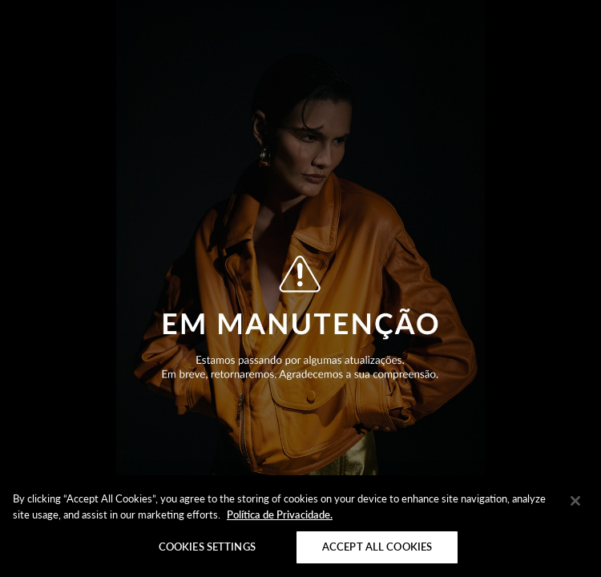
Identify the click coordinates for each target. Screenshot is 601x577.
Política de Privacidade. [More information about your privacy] (280, 514)
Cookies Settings (207, 546)
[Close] (575, 500)
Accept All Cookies (377, 546)
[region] (300, 526)
